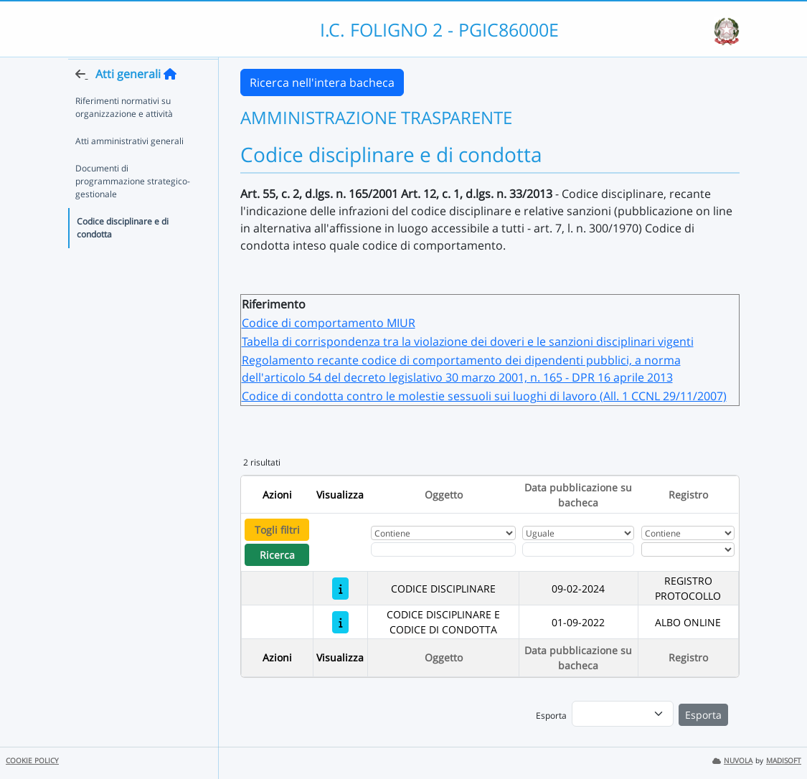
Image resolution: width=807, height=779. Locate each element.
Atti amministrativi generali (129, 168)
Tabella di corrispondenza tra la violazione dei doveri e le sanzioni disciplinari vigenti (468, 341)
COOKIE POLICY (32, 760)
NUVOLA (732, 760)
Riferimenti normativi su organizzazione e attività (124, 134)
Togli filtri (277, 530)
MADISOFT (783, 760)
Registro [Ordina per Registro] (688, 494)
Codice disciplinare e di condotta (123, 255)
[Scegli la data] (578, 549)
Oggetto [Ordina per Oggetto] (444, 494)
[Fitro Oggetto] (443, 549)
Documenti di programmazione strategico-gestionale (132, 208)
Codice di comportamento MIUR (328, 323)
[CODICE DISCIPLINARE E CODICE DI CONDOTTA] (340, 622)
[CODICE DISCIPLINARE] (340, 588)
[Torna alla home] (170, 101)
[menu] (623, 714)
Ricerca (277, 555)
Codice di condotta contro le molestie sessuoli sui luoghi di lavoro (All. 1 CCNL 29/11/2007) (484, 396)
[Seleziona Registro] (688, 549)
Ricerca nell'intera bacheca (322, 82)
